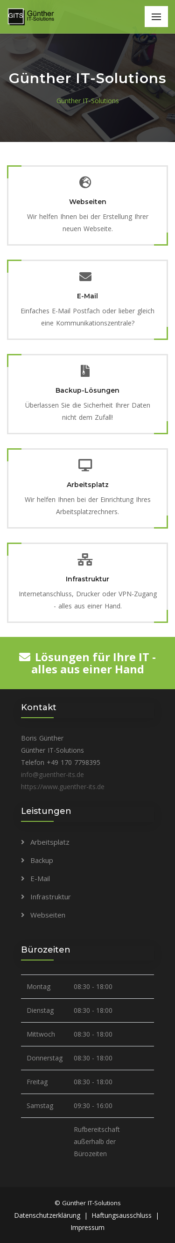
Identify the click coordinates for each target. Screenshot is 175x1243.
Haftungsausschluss (121, 1215)
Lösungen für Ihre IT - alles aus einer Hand (87, 663)
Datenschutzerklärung (47, 1215)
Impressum (87, 1227)
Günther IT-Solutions (87, 100)
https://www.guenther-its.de (63, 786)
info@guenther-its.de (52, 774)
